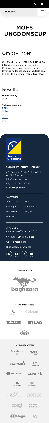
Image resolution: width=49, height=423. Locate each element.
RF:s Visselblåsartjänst (18, 247)
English (28, 211)
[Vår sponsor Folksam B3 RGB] (31, 312)
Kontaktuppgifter (15, 187)
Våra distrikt (13, 201)
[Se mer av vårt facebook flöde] (9, 254)
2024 (5, 111)
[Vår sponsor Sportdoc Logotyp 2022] (17, 384)
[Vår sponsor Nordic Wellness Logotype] (14, 394)
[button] (19, 12)
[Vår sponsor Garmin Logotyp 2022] (17, 363)
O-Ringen (11, 206)
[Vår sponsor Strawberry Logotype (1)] (17, 352)
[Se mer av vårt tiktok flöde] (24, 254)
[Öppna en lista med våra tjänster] (41, 4)
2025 (5, 108)
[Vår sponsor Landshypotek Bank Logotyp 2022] (14, 312)
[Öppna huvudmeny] (43, 12)
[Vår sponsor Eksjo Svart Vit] (24, 332)
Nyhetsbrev (31, 206)
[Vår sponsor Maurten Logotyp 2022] (35, 363)
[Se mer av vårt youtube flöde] (31, 254)
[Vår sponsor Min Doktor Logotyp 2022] (13, 373)
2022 (5, 117)
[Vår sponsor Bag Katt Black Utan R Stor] (24, 284)
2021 (4, 121)
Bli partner (12, 211)
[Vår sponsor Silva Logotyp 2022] (35, 322)
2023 (5, 114)
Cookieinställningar (16, 242)
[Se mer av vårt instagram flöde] (16, 254)
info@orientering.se (16, 179)
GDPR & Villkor (26, 237)
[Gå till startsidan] (7, 4)
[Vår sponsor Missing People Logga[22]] (33, 405)
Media (28, 201)
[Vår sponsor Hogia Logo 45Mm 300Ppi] (17, 416)
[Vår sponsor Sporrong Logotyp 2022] (32, 384)
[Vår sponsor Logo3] (17, 405)
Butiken (10, 216)
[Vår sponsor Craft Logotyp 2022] (35, 373)
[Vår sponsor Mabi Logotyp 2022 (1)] (33, 352)
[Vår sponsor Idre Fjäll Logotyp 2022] (13, 322)
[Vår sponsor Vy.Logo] (35, 416)
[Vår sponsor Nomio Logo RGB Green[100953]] (34, 394)
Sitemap (10, 237)
